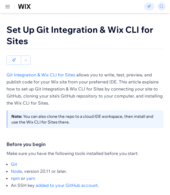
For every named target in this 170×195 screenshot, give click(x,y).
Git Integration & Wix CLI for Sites (40, 74)
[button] (14, 60)
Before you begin (26, 144)
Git (14, 164)
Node (16, 171)
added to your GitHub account (67, 185)
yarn (30, 178)
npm (15, 178)
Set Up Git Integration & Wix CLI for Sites (79, 35)
